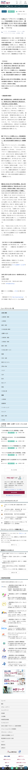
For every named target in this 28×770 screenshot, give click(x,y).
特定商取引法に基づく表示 (7, 738)
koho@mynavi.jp (10, 283)
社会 (2, 354)
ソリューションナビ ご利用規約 (8, 729)
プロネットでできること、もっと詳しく (14, 489)
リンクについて (5, 722)
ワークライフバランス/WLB (9, 33)
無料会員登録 (14, 492)
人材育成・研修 (5, 341)
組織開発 (3, 403)
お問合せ (3, 747)
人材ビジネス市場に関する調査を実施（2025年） (15, 505)
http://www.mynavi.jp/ (18, 297)
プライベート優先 (21, 31)
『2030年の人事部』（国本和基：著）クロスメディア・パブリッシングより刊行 (15, 510)
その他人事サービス (6, 349)
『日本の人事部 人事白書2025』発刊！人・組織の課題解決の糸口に (14, 562)
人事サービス (11, 11)
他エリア (3, 382)
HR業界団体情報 (5, 719)
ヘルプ (2, 741)
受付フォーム (22, 533)
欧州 (2, 378)
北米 (2, 374)
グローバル (4, 366)
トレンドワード (23, 6)
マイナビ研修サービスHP (18, 265)
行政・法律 (4, 358)
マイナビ (5, 31)
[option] (7, 756)
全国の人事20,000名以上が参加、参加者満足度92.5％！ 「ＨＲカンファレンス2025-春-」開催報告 (14, 567)
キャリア (3, 411)
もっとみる (14, 470)
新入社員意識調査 (12, 31)
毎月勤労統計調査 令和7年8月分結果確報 (14, 514)
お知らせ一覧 (14, 572)
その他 (3, 419)
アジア (3, 370)
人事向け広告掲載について (7, 735)
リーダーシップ (5, 407)
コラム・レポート (14, 6)
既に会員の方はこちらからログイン (14, 495)
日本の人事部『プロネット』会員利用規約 (11, 725)
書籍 (2, 395)
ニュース (3, 6)
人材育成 (3, 321)
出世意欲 (18, 33)
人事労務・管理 (5, 317)
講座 (7, 6)
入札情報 (3, 716)
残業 (22, 33)
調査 (2, 387)
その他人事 (4, 391)
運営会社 (3, 744)
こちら (16, 291)
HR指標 (3, 713)
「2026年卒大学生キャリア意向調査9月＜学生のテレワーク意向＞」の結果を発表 (15, 518)
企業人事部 (4, 312)
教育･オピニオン (5, 362)
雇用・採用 (4, 325)
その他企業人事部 (5, 329)
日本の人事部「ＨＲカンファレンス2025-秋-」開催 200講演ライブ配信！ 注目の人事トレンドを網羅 (14, 556)
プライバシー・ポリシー (7, 732)
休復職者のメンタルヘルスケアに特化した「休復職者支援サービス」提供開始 (15, 522)
